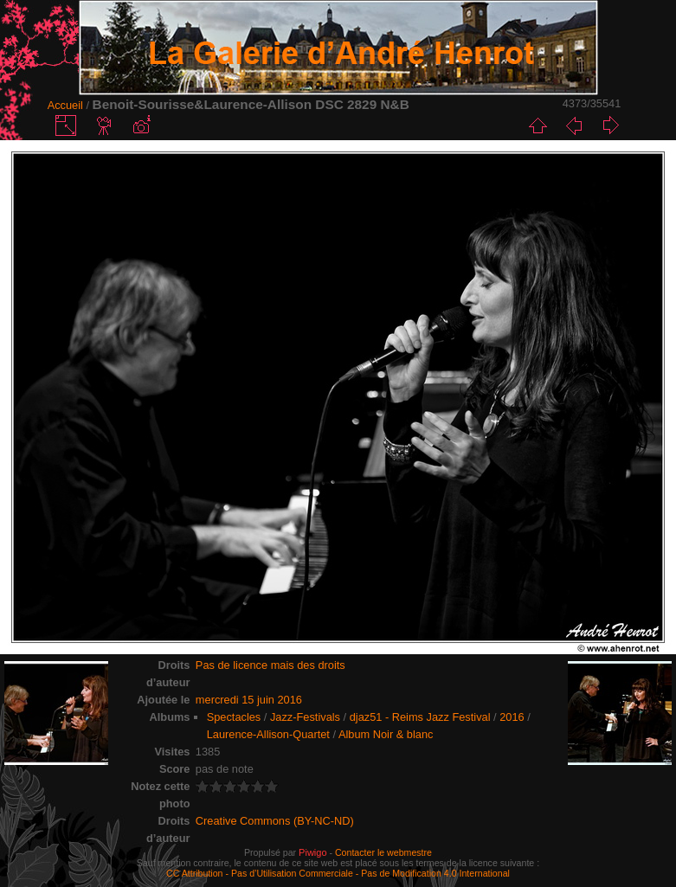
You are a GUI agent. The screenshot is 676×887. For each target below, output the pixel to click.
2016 (511, 716)
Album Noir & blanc (386, 734)
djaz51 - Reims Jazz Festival (420, 716)
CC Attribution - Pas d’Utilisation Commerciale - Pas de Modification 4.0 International (338, 873)
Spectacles (234, 716)
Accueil (65, 105)
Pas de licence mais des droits (270, 665)
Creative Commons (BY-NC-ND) (275, 820)
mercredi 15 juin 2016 (249, 699)
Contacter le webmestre (383, 852)
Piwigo (312, 852)
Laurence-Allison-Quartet (268, 734)
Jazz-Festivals (305, 716)
